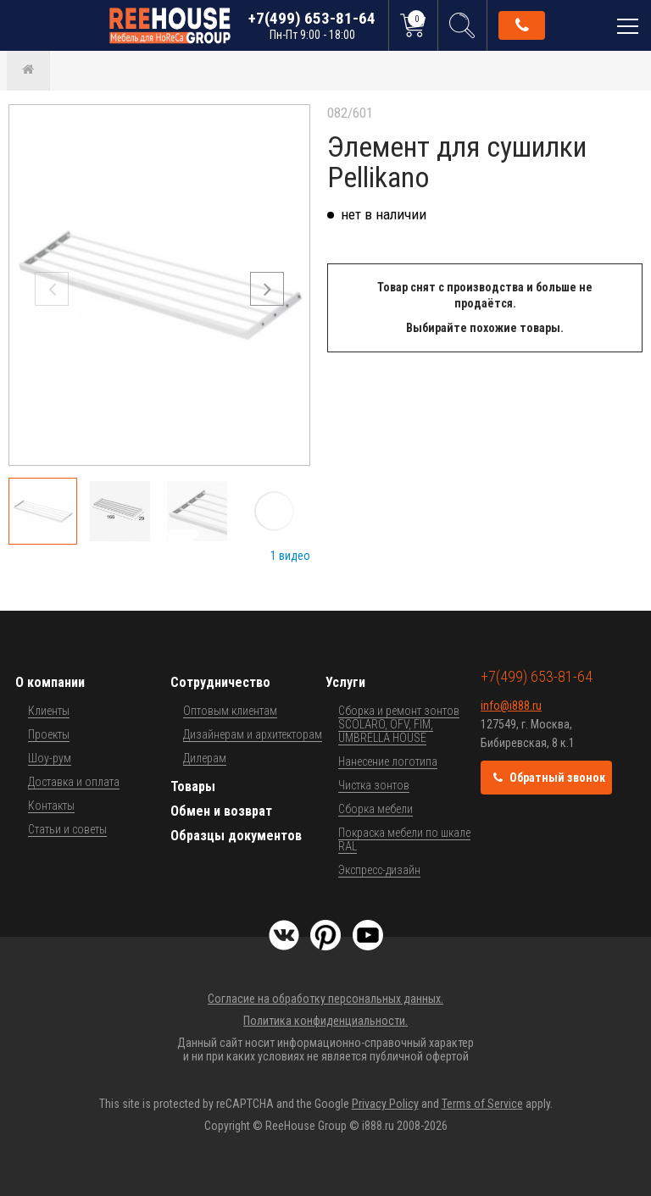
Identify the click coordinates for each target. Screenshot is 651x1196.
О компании (50, 682)
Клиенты (49, 710)
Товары (192, 786)
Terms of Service (482, 1103)
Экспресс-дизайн (379, 870)
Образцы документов (236, 836)
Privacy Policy (385, 1103)
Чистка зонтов (373, 785)
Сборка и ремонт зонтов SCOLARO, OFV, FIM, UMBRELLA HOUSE (398, 724)
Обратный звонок (522, 25)
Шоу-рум (49, 758)
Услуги (345, 682)
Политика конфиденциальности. (325, 1020)
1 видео (290, 555)
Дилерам (204, 758)
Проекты (49, 734)
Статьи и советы (67, 829)
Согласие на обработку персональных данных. (325, 998)
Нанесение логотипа (387, 761)
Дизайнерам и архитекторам (252, 734)
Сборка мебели (375, 809)
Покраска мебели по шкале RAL (404, 839)
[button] (267, 289)
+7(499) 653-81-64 (312, 25)
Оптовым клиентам (230, 710)
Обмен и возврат (221, 811)
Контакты (51, 805)
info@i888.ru (511, 705)
